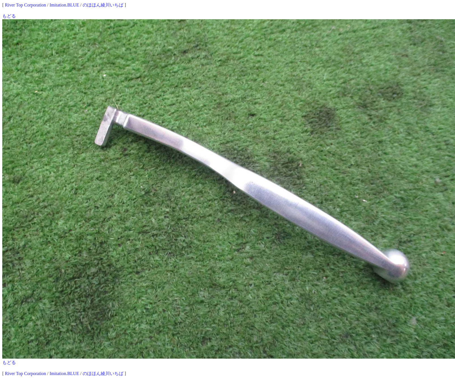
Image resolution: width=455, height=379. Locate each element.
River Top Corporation (25, 5)
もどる (9, 16)
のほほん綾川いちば (103, 5)
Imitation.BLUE (64, 5)
